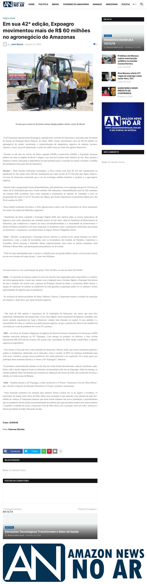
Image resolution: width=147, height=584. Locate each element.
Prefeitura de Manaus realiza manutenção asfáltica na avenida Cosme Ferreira (128, 60)
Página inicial (9, 18)
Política (43, 4)
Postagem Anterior (13, 509)
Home (31, 4)
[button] (134, 4)
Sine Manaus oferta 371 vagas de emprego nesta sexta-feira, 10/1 (130, 75)
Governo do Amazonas (76, 4)
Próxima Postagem (87, 509)
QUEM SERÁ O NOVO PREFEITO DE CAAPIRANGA (128, 90)
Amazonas (112, 4)
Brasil (55, 4)
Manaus (97, 4)
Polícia (126, 4)
